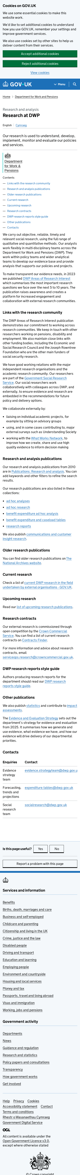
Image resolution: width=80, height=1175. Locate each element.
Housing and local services (22, 981)
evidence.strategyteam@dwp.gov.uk (52, 770)
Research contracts (19, 211)
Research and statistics (20, 1055)
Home (6, 96)
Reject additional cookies (40, 64)
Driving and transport (18, 952)
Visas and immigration (19, 1003)
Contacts (13, 227)
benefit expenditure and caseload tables (36, 520)
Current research (17, 200)
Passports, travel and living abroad (28, 996)
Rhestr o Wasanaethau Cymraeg (26, 1117)
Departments (12, 1033)
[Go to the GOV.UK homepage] (17, 84)
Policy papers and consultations (26, 1062)
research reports (18, 526)
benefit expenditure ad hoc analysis (32, 513)
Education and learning (19, 960)
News (7, 1041)
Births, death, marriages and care (27, 909)
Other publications (18, 222)
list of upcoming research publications (44, 607)
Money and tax (13, 988)
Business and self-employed (23, 917)
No (59, 849)
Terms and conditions (18, 1112)
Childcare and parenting (20, 924)
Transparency (13, 1069)
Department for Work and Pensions (36, 96)
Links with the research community (28, 183)
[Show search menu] (74, 84)
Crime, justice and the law (22, 938)
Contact (47, 1106)
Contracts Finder (34, 640)
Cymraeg (21, 125)
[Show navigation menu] (59, 84)
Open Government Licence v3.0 (26, 1141)
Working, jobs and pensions (23, 1010)
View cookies (40, 72)
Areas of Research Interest (46, 278)
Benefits (9, 902)
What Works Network (47, 438)
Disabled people (15, 945)
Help (6, 1101)
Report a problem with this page (40, 864)
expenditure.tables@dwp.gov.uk (49, 788)
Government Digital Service (23, 1122)
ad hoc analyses (18, 501)
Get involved (12, 1084)
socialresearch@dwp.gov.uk (46, 805)
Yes (43, 849)
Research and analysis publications (28, 189)
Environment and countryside (24, 974)
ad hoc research (18, 507)
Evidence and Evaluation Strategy (33, 718)
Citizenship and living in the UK (25, 931)
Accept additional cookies (40, 54)
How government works (20, 1076)
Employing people (16, 967)
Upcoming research (19, 205)
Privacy (18, 1101)
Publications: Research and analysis (37, 471)
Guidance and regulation (21, 1048)
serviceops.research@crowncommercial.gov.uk (38, 657)
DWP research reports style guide (27, 216)
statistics (33, 706)
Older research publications (24, 194)
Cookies (33, 1101)
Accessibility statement (20, 1106)
